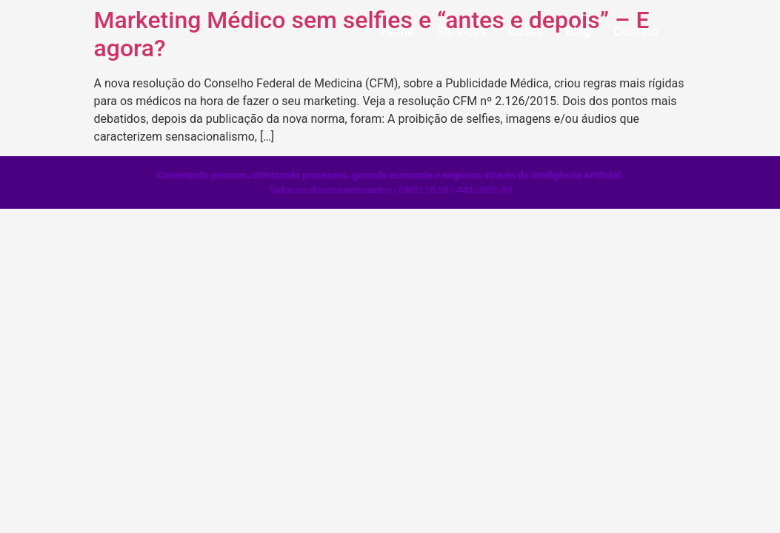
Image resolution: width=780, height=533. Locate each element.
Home (397, 31)
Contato (636, 31)
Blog (578, 31)
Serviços (461, 31)
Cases (525, 31)
